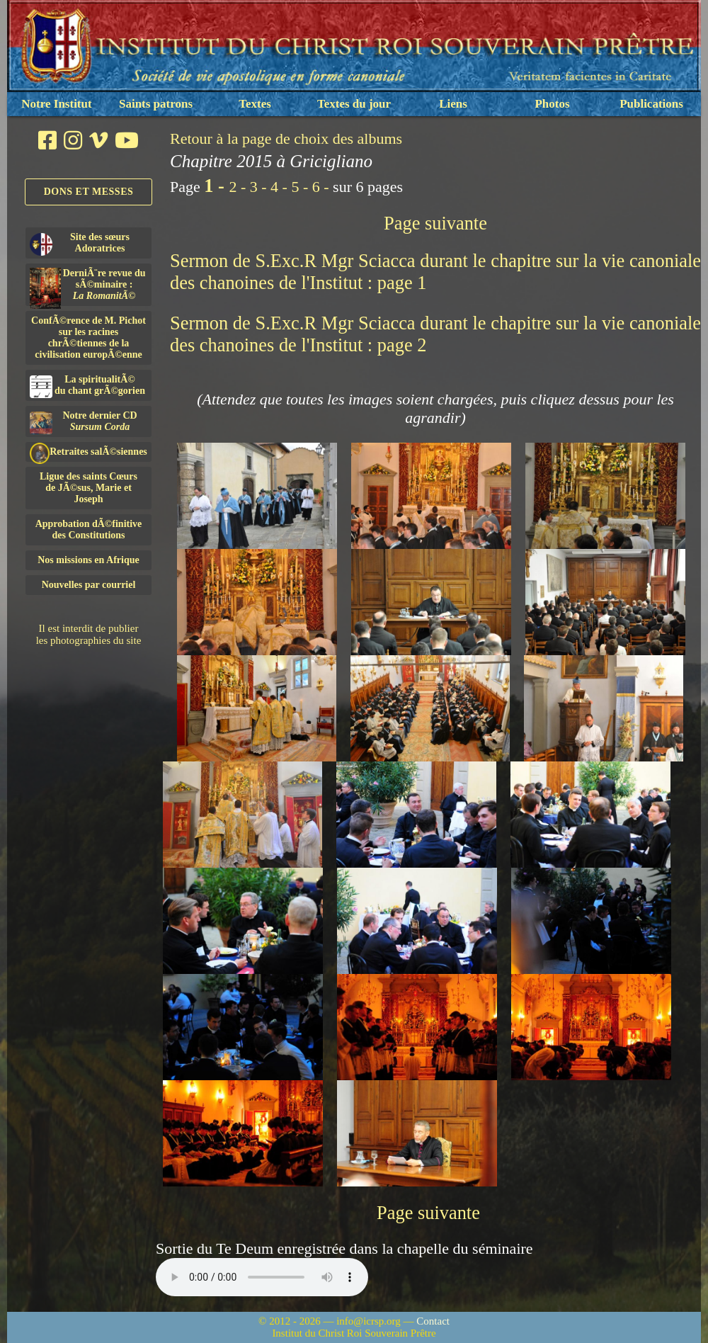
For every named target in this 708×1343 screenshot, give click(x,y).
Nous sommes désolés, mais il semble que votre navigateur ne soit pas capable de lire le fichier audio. (262, 1277)
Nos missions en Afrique (88, 560)
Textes (255, 103)
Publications (651, 103)
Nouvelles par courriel (89, 584)
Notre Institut (56, 103)
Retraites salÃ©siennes (88, 452)
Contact (433, 1321)
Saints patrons (156, 103)
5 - (301, 187)
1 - (216, 185)
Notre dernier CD (83, 422)
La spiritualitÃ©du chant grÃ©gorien (87, 386)
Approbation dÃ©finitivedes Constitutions (88, 529)
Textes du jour (354, 103)
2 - (239, 187)
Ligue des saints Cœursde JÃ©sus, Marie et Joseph (88, 487)
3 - (260, 187)
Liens (453, 103)
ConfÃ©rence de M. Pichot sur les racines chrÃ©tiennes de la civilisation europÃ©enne (88, 337)
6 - (322, 187)
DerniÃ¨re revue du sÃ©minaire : (88, 287)
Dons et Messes (89, 191)
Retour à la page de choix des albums (286, 138)
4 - (280, 187)
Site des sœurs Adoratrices (80, 244)
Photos (552, 103)
